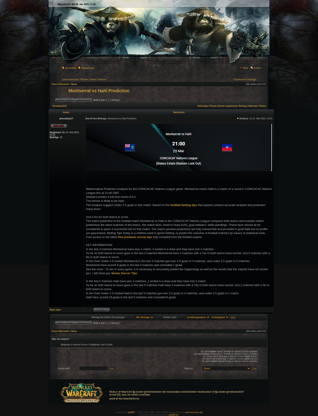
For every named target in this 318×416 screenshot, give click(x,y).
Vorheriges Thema (207, 106)
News (74, 84)
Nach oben (55, 310)
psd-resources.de (194, 412)
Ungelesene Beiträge (244, 79)
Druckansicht (60, 106)
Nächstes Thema (257, 106)
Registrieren (86, 68)
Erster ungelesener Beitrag (232, 106)
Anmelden (69, 68)
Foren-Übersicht (60, 84)
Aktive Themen (98, 79)
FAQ (243, 68)
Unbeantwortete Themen (75, 79)
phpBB (131, 412)
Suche (255, 68)
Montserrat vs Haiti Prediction (98, 90)
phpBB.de (173, 415)
